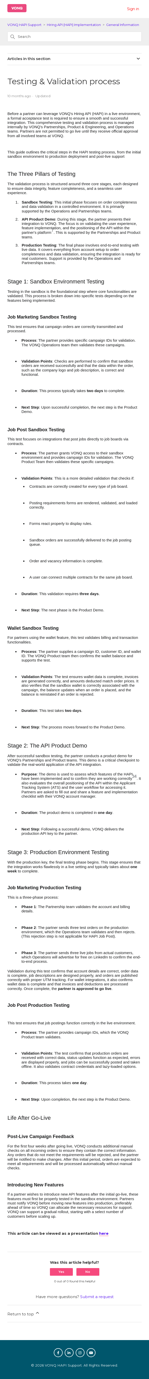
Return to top (23, 1313)
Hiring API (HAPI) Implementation (74, 25)
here (104, 1233)
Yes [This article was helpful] (61, 1272)
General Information (122, 25)
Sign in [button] (133, 9)
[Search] (74, 37)
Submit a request (97, 1296)
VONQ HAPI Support (24, 25)
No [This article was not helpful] (87, 1272)
